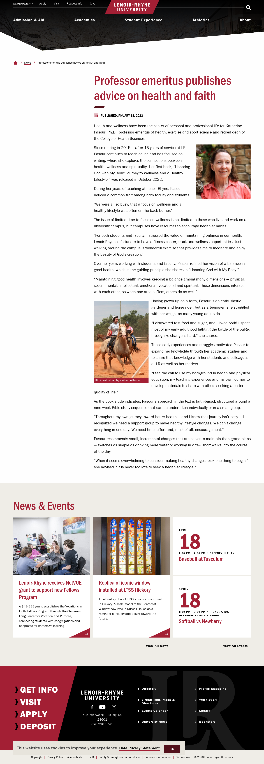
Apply (42, 3)
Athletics (201, 20)
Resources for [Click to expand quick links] (23, 4)
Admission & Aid (28, 20)
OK (172, 749)
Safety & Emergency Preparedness (119, 757)
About (245, 20)
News (27, 62)
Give (92, 3)
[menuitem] (28, 20)
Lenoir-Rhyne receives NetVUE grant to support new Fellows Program (50, 589)
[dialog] (99, 748)
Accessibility (74, 757)
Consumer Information (158, 757)
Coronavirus (183, 757)
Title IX (90, 757)
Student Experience (144, 20)
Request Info (74, 3)
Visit (56, 3)
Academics (84, 20)
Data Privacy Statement (139, 748)
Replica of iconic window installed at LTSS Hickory (124, 586)
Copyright (37, 757)
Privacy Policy (55, 757)
